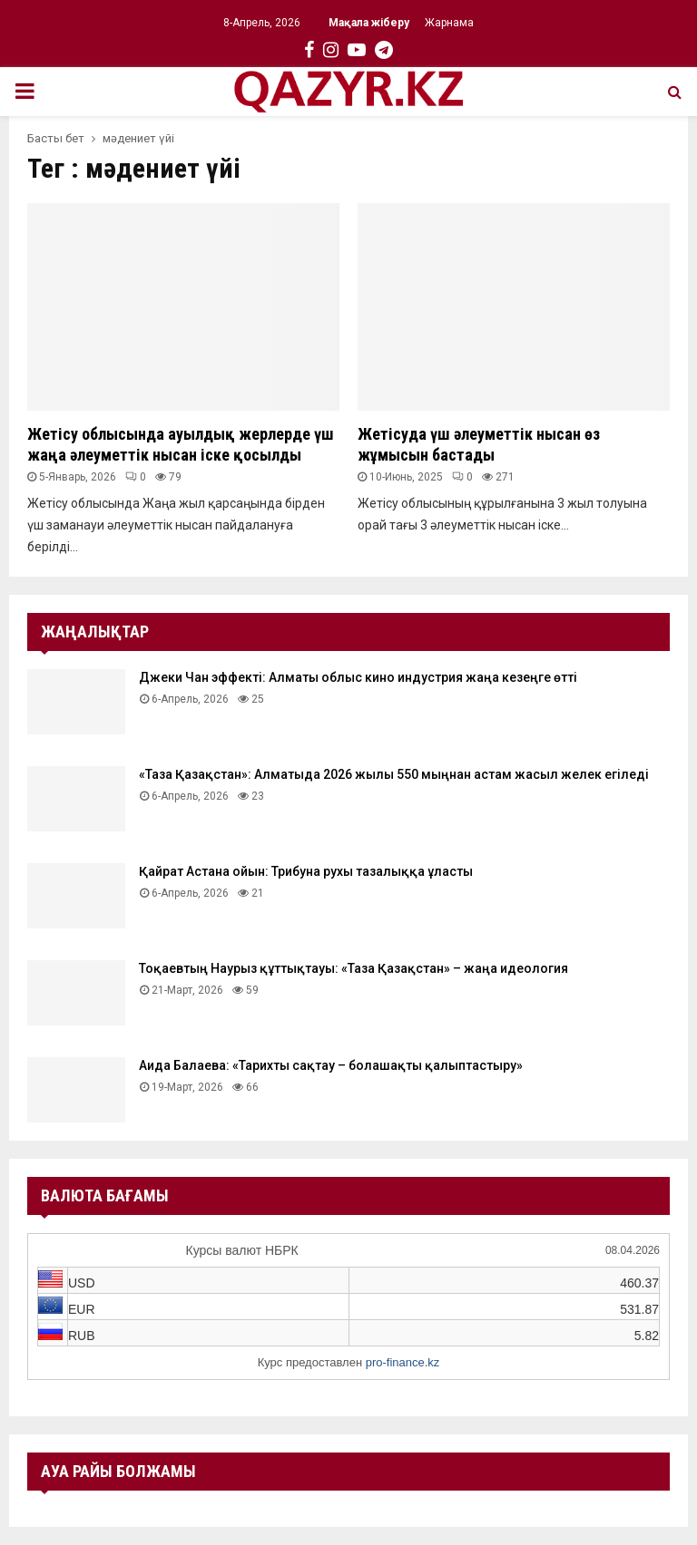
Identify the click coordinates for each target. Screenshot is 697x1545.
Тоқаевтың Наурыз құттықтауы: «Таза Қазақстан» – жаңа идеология (353, 968)
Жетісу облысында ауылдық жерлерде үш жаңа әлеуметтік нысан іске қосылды (180, 444)
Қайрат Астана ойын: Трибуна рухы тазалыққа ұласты (306, 871)
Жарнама (449, 22)
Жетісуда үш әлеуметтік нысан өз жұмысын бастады (479, 444)
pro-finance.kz (403, 1362)
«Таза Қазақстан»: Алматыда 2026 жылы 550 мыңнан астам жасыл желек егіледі (394, 774)
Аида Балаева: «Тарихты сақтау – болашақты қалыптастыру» (331, 1065)
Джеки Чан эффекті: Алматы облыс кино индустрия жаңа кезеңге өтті (358, 677)
